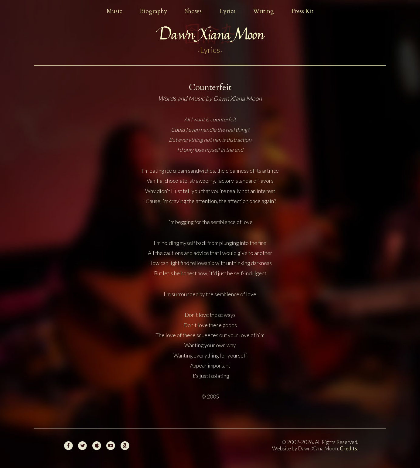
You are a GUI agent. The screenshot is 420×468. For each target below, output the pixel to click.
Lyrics (227, 11)
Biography (153, 11)
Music (114, 11)
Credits (348, 448)
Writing (263, 11)
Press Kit (302, 11)
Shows (193, 11)
